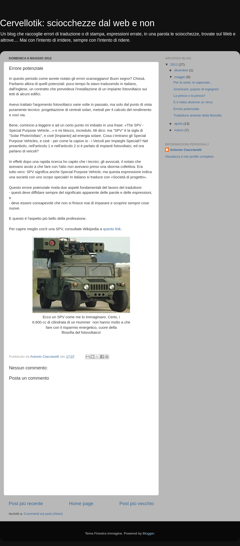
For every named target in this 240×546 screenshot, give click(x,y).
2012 (174, 64)
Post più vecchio (136, 503)
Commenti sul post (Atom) (43, 514)
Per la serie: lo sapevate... (193, 82)
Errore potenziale (186, 109)
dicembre (181, 70)
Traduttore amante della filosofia (198, 115)
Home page (81, 503)
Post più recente (26, 503)
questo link (112, 229)
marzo (179, 130)
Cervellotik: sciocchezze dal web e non (77, 23)
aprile (179, 123)
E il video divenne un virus (193, 102)
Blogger (148, 533)
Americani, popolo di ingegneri (196, 89)
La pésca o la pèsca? (190, 96)
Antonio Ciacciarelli (186, 150)
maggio (180, 77)
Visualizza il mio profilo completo (189, 156)
